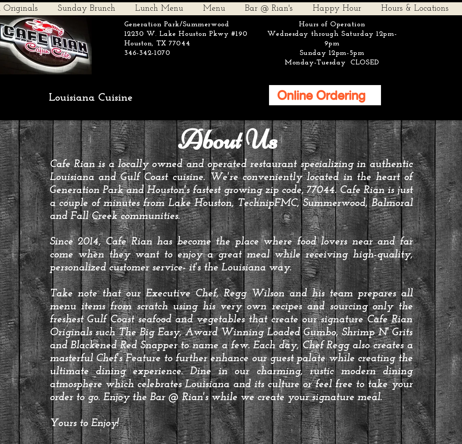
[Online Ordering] (325, 95)
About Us (227, 139)
